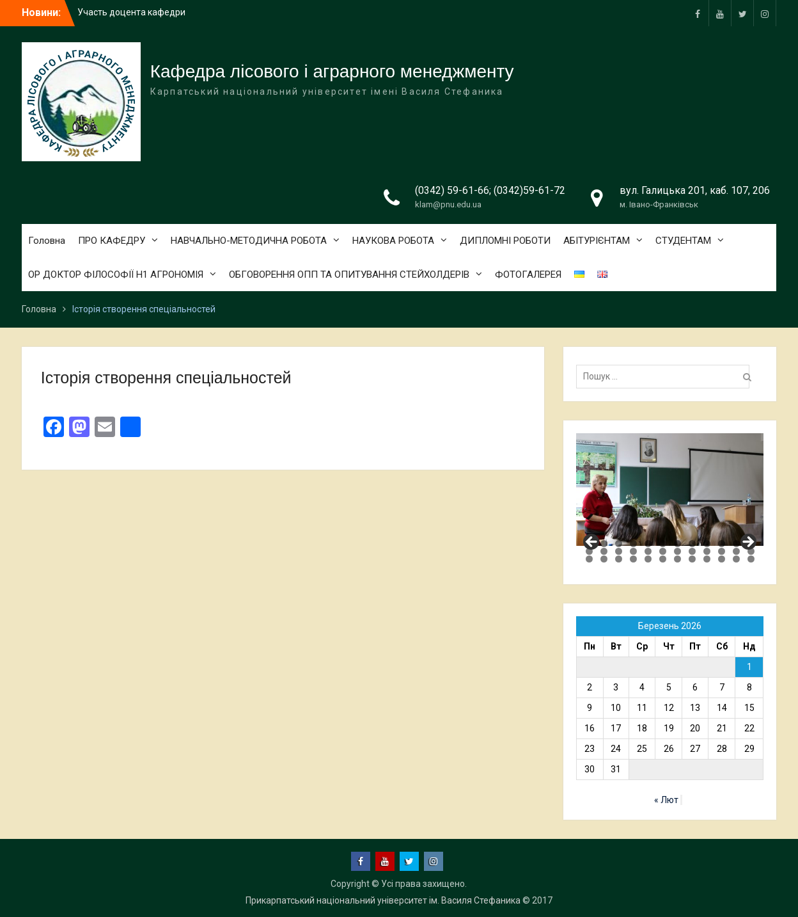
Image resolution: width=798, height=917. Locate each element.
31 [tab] (677, 558)
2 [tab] (603, 543)
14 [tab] (603, 551)
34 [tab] (721, 558)
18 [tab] (662, 551)
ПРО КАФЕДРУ (111, 240)
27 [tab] (618, 558)
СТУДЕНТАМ (683, 240)
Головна (46, 240)
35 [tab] (736, 558)
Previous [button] (592, 542)
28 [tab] (633, 558)
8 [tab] (692, 543)
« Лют (666, 800)
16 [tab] (633, 551)
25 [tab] (589, 558)
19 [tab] (677, 551)
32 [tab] (692, 558)
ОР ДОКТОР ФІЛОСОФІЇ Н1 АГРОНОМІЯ (115, 274)
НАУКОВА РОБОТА (393, 240)
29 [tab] (648, 558)
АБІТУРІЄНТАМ (596, 240)
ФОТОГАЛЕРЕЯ (528, 274)
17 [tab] (648, 551)
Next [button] (747, 542)
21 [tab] (706, 551)
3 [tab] (618, 543)
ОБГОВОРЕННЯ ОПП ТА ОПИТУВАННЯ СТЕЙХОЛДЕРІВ (349, 274)
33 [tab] (706, 558)
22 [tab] (721, 551)
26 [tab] (603, 558)
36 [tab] (751, 558)
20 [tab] (692, 551)
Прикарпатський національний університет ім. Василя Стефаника (383, 900)
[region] (669, 489)
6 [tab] (662, 543)
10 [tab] (721, 543)
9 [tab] (706, 543)
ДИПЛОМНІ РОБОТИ (505, 240)
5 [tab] (648, 543)
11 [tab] (736, 543)
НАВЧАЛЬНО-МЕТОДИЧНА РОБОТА (249, 240)
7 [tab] (677, 543)
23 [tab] (736, 551)
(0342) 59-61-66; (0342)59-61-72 (490, 190)
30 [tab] (662, 558)
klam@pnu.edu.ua (448, 204)
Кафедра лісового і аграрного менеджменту (332, 71)
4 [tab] (633, 543)
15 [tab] (618, 551)
